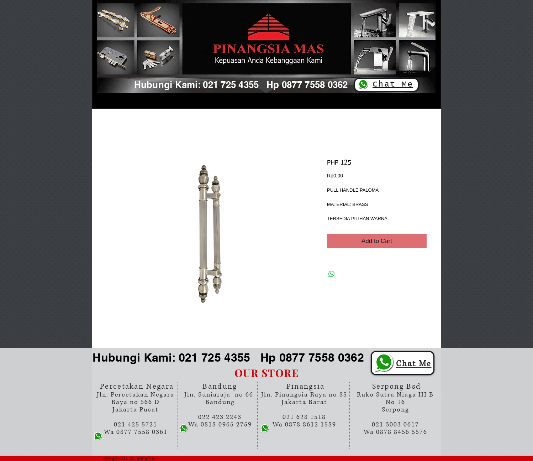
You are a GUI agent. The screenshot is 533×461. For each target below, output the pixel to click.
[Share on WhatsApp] (331, 274)
